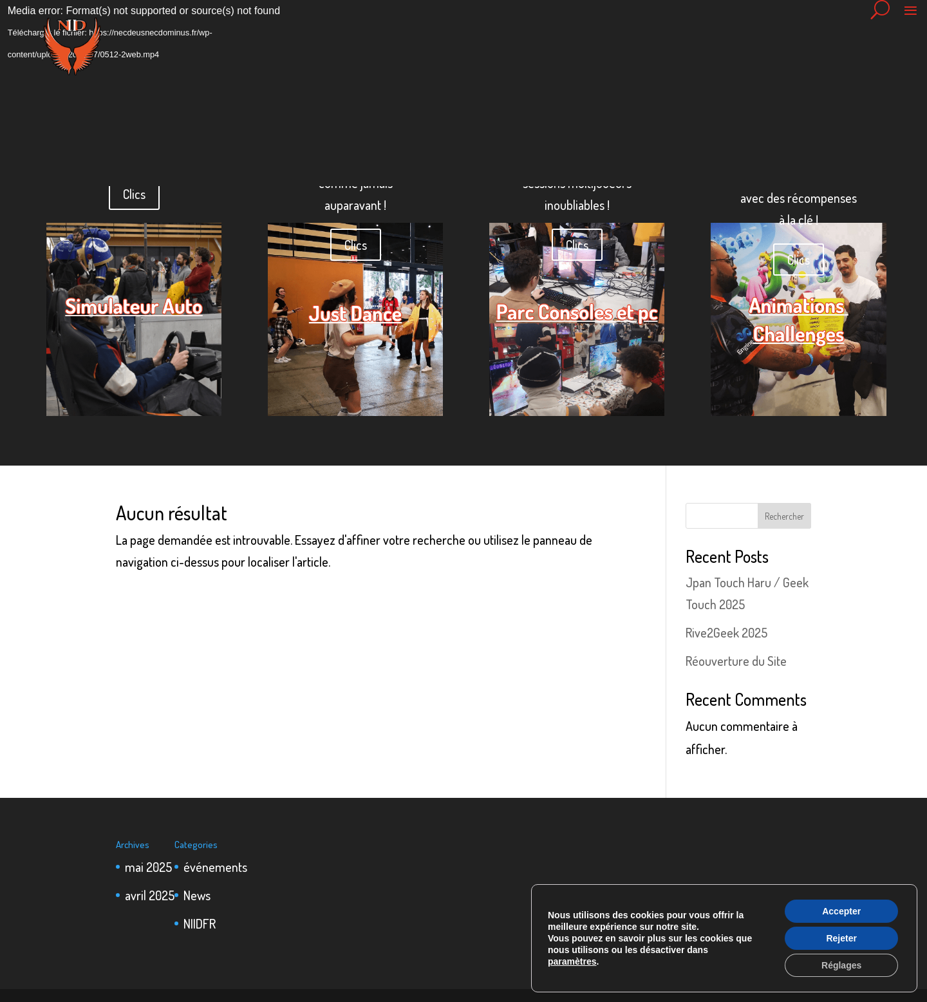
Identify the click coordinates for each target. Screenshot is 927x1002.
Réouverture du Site (736, 660)
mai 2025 (148, 866)
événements (215, 866)
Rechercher (784, 516)
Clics (134, 193)
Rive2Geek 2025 (726, 632)
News (197, 895)
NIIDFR (199, 923)
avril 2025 (149, 895)
